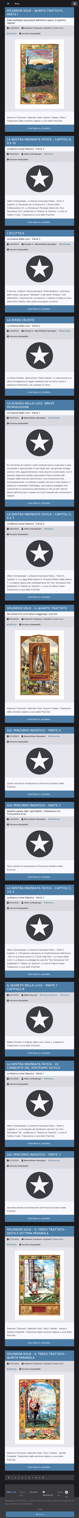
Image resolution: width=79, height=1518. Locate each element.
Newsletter (48, 1493)
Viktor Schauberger (33, 154)
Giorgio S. (29, 244)
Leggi (40, 1509)
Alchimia (12, 34)
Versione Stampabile (30, 34)
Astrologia (64, 244)
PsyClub (47, 28)
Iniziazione (54, 736)
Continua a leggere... (39, 128)
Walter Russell (30, 995)
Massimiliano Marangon (45, 244)
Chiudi (40, 1514)
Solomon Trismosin (33, 28)
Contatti (34, 1492)
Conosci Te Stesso (49, 995)
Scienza (48, 154)
